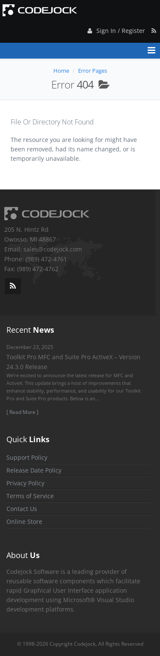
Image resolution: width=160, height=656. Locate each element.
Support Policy (26, 457)
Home (61, 70)
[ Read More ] (22, 412)
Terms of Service (30, 495)
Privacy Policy (25, 483)
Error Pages (92, 70)
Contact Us (21, 508)
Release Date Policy (33, 470)
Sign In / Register (115, 29)
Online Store (24, 521)
